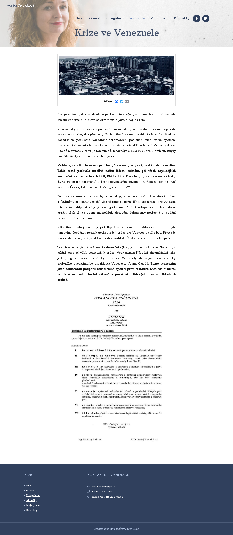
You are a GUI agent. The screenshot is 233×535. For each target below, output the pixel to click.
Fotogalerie (115, 18)
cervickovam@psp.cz (104, 486)
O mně (94, 18)
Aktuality (137, 18)
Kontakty (181, 18)
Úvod (79, 18)
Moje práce (159, 18)
